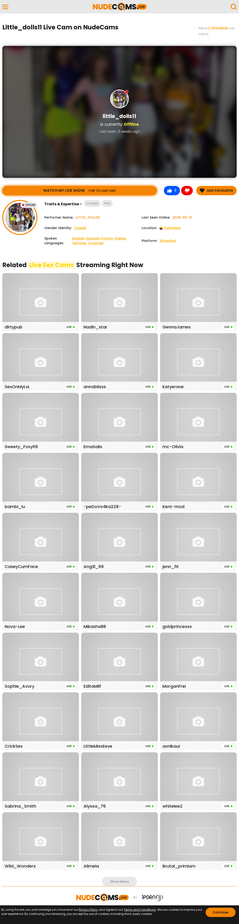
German (79, 243)
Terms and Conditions (140, 910)
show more (119, 881)
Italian (120, 238)
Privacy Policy (88, 910)
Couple (80, 228)
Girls (107, 203)
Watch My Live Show (79, 190)
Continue (220, 912)
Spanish (93, 238)
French (107, 238)
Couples (92, 203)
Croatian (96, 243)
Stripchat (168, 240)
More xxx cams (216, 31)
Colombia (170, 228)
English (78, 238)
